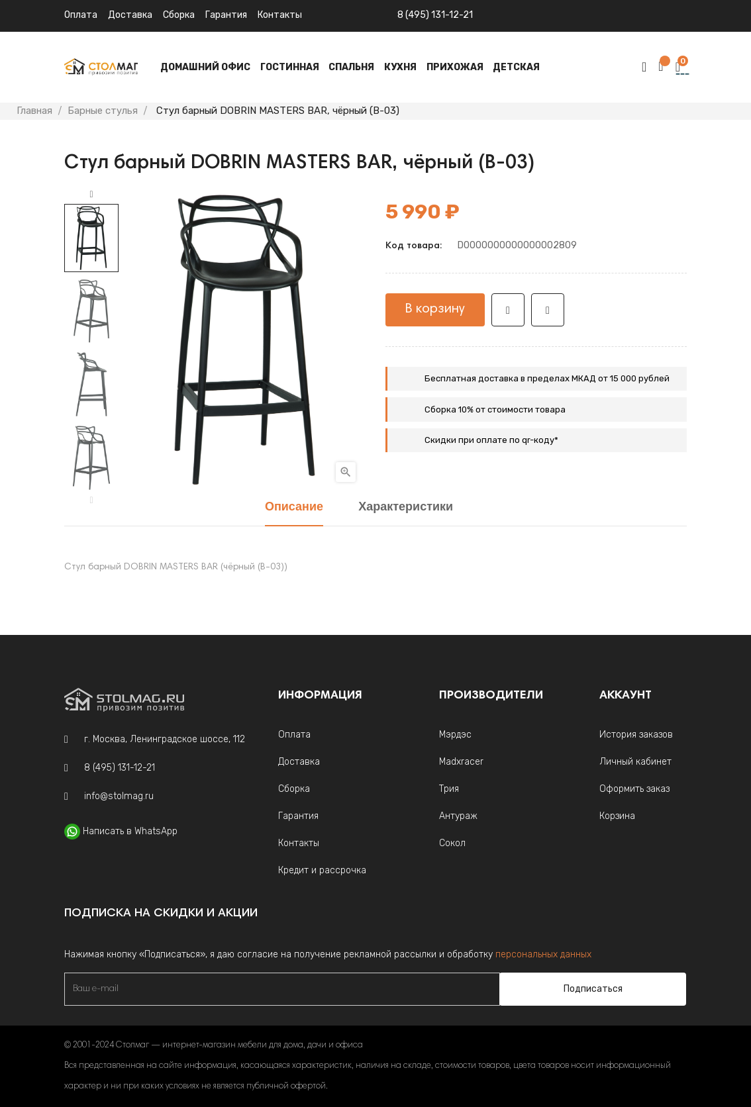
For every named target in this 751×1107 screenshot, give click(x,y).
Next (91, 194)
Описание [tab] (294, 507)
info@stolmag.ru (119, 796)
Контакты (298, 843)
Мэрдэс (455, 734)
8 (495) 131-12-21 (435, 15)
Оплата (80, 15)
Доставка (130, 15)
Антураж (458, 816)
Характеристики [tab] (405, 507)
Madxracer (461, 761)
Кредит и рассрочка (322, 870)
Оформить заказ (634, 788)
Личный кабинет (635, 761)
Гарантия (226, 15)
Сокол (452, 843)
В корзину (435, 309)
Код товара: (413, 246)
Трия (449, 788)
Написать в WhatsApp (130, 831)
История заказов (636, 734)
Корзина (617, 816)
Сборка (179, 15)
